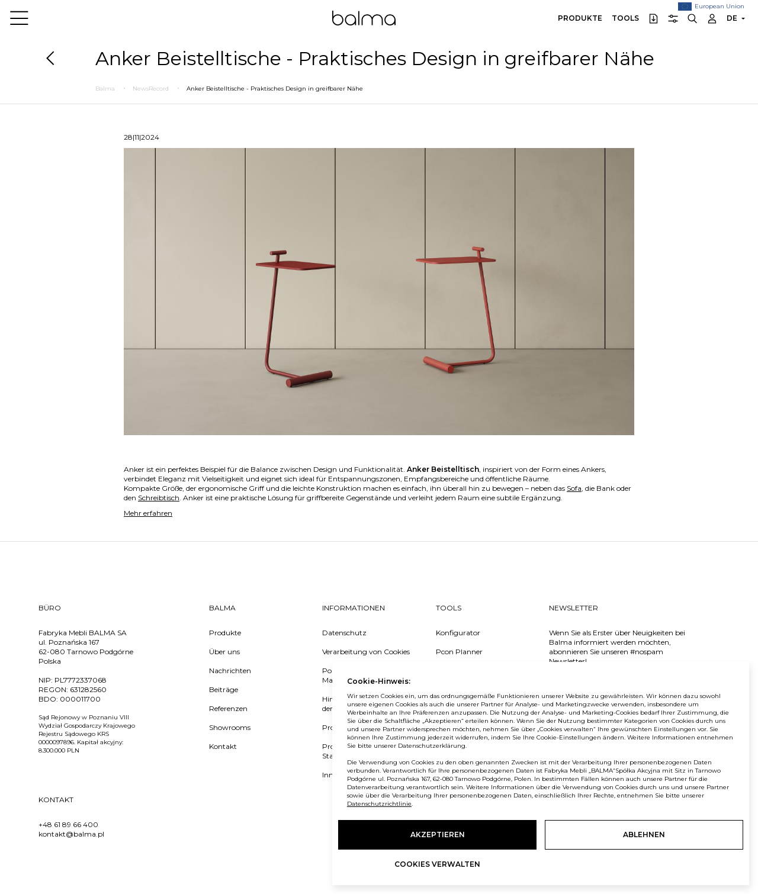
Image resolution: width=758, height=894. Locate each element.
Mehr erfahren (148, 513)
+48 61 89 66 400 (68, 824)
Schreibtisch (158, 497)
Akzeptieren (437, 834)
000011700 (80, 698)
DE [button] (732, 18)
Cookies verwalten (437, 864)
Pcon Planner (459, 651)
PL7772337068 (80, 680)
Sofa (574, 488)
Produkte (580, 18)
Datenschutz (344, 632)
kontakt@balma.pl (71, 833)
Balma (364, 18)
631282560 (88, 689)
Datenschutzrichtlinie (379, 804)
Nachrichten (230, 670)
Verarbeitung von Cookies (366, 651)
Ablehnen (644, 834)
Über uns (224, 651)
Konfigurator (458, 632)
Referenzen (228, 708)
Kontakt (223, 746)
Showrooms (229, 727)
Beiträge (223, 689)
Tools (625, 18)
